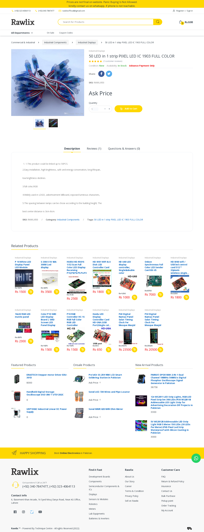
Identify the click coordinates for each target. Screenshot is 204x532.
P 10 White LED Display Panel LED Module (23, 264)
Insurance (166, 486)
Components (95, 481)
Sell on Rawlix (131, 500)
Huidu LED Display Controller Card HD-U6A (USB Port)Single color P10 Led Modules (102, 320)
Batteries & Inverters (99, 518)
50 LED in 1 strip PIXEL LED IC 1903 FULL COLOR (118, 219)
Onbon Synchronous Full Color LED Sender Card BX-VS (154, 266)
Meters (92, 508)
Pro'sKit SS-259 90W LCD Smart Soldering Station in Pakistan (105, 376)
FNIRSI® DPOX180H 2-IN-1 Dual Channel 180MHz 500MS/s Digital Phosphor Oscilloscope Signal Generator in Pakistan (168, 379)
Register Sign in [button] (182, 10)
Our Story (129, 481)
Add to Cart (128, 108)
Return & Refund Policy (172, 481)
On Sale (50, 32)
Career (128, 486)
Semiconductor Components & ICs (104, 488)
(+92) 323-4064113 (20, 10)
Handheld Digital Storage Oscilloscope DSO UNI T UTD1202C (45, 393)
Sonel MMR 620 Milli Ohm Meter (106, 409)
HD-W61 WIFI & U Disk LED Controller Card (102, 264)
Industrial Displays (87, 42)
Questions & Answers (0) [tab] (124, 148)
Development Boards (99, 476)
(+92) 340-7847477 (44, 10)
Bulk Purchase (168, 495)
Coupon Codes (66, 32)
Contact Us (166, 491)
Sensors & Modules (98, 499)
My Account (167, 510)
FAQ (163, 476)
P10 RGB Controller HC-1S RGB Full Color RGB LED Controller (76, 320)
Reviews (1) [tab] (94, 148)
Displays (93, 494)
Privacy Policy (131, 495)
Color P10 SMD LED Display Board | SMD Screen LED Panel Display (48, 320)
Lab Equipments (97, 513)
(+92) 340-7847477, (35, 486)
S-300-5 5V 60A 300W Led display (49, 264)
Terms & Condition (134, 491)
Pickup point (167, 500)
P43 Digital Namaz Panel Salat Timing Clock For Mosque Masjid (127, 320)
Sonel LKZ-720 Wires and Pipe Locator (109, 391)
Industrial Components (55, 42)
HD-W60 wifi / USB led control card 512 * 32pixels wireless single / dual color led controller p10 (180, 267)
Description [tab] (72, 148)
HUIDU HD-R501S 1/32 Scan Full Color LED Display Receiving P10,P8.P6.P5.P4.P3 (76, 267)
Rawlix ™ (15, 528)
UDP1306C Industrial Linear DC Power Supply (47, 410)
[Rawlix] (22, 22)
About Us (129, 476)
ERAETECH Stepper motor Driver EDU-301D (47, 376)
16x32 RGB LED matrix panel (22, 315)
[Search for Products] (105, 22)
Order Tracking (168, 505)
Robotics (93, 504)
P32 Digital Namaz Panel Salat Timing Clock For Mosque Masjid (153, 320)
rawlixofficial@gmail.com (72, 10)
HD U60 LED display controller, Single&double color (127, 267)
